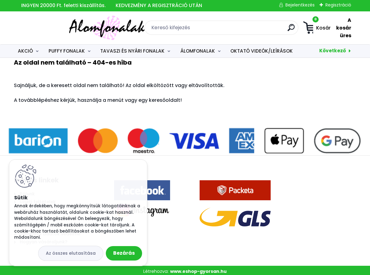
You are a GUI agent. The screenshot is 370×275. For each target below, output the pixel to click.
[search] (254, 29)
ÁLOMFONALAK (197, 49)
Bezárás (124, 253)
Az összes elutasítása (71, 253)
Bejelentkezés (300, 5)
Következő (332, 48)
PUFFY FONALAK (67, 49)
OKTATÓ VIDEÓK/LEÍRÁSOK (261, 49)
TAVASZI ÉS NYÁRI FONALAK (132, 49)
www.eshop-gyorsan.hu (198, 269)
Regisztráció (338, 5)
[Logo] (51, 26)
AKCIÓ (25, 49)
